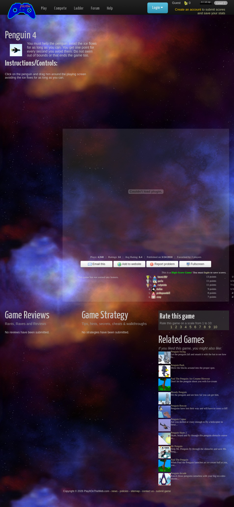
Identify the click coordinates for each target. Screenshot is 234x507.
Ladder (78, 8)
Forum (95, 8)
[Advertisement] (151, 64)
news (114, 491)
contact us (148, 491)
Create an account (188, 9)
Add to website (129, 264)
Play (44, 8)
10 (215, 327)
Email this (96, 264)
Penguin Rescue (178, 405)
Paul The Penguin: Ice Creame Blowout (190, 378)
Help (110, 8)
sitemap (135, 491)
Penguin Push (177, 365)
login (207, 272)
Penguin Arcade (178, 473)
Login (157, 8)
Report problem (162, 264)
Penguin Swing (178, 351)
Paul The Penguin (179, 459)
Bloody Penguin (179, 392)
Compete (60, 8)
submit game (163, 491)
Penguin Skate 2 (179, 432)
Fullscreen (195, 264)
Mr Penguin (176, 446)
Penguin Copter (178, 419)
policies (124, 491)
